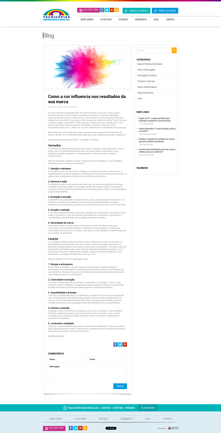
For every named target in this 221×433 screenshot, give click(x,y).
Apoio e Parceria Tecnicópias (149, 63)
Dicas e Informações (146, 69)
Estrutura (106, 19)
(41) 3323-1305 (91, 9)
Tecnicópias (56, 14)
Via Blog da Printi (56, 336)
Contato (170, 19)
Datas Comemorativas (147, 86)
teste (139, 98)
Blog (156, 19)
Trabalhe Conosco (138, 10)
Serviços (123, 19)
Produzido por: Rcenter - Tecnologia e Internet (168, 428)
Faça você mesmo (145, 92)
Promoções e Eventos (147, 75)
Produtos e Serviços (146, 81)
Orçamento (141, 19)
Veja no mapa (148, 407)
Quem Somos (87, 19)
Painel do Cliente (167, 10)
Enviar (120, 386)
